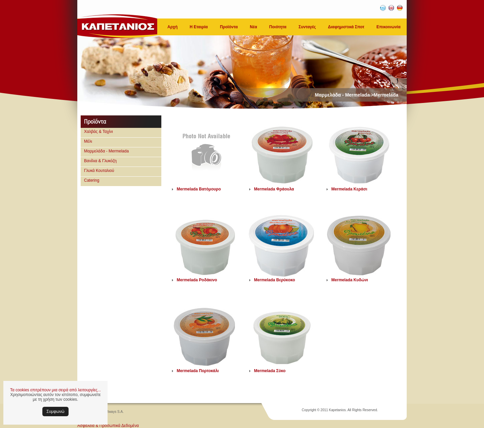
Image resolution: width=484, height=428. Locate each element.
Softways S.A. (113, 412)
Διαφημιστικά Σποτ (346, 27)
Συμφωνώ (55, 411)
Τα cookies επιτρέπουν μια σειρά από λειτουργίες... (55, 390)
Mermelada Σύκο (270, 370)
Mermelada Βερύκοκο (274, 280)
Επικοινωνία (388, 27)
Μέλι (88, 141)
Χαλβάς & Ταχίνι (98, 131)
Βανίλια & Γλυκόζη (100, 160)
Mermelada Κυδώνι (349, 280)
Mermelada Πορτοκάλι (198, 370)
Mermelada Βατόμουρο (199, 189)
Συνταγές (307, 27)
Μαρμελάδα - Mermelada (106, 151)
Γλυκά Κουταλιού (99, 170)
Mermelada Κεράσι (349, 189)
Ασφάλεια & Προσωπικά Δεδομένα (108, 425)
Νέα (253, 27)
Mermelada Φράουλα (274, 189)
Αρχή (172, 27)
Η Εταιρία (199, 27)
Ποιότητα (277, 27)
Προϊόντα (229, 27)
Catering (91, 180)
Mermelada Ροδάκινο (197, 280)
